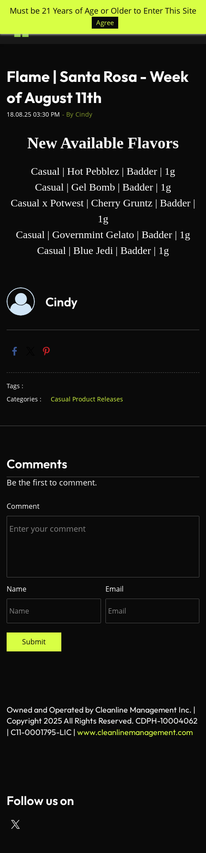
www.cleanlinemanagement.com (135, 732)
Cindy (83, 114)
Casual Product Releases (87, 399)
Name (16, 589)
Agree (105, 22)
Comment (23, 506)
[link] (14, 351)
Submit (34, 642)
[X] (15, 824)
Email (114, 589)
